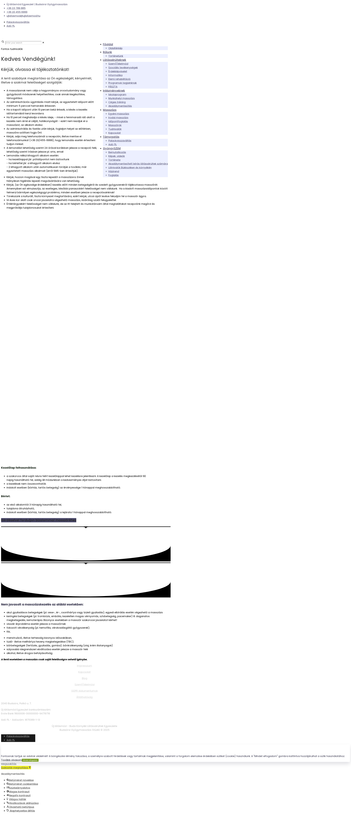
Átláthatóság (84, 697)
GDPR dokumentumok (84, 691)
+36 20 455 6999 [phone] (17, 12)
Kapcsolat (84, 672)
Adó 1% (11, 26)
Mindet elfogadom (30, 760)
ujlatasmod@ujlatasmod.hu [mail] (23, 15)
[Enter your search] (23, 43)
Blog (84, 678)
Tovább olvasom (11, 760)
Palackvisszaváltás (18, 22)
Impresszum (84, 665)
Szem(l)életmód (84, 684)
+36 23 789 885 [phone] (16, 8)
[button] (16, 767)
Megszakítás (8, 763)
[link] (43, 42)
